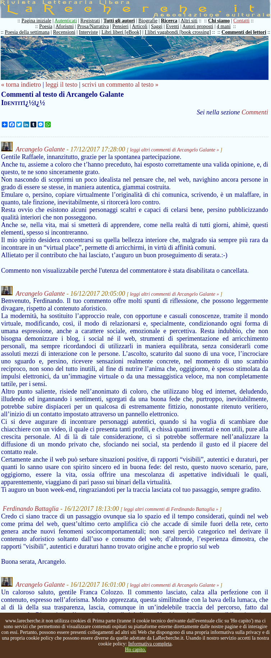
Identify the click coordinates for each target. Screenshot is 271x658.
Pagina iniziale (36, 20)
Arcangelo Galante (40, 149)
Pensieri (120, 26)
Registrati (90, 20)
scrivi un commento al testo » (120, 84)
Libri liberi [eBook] (121, 32)
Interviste (88, 32)
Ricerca (169, 20)
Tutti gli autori (119, 20)
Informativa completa (149, 643)
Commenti (255, 112)
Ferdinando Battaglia (31, 508)
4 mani (224, 26)
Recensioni (64, 32)
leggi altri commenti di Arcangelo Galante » (174, 150)
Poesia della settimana (27, 32)
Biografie (147, 20)
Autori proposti (197, 26)
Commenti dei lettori (243, 32)
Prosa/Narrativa (93, 26)
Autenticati (66, 20)
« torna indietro (21, 84)
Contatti (241, 20)
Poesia (45, 26)
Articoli (140, 26)
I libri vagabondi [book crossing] (177, 32)
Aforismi (65, 26)
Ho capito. (135, 649)
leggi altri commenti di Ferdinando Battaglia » (171, 509)
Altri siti (188, 20)
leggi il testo (62, 84)
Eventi (172, 26)
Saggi (156, 26)
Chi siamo (219, 20)
